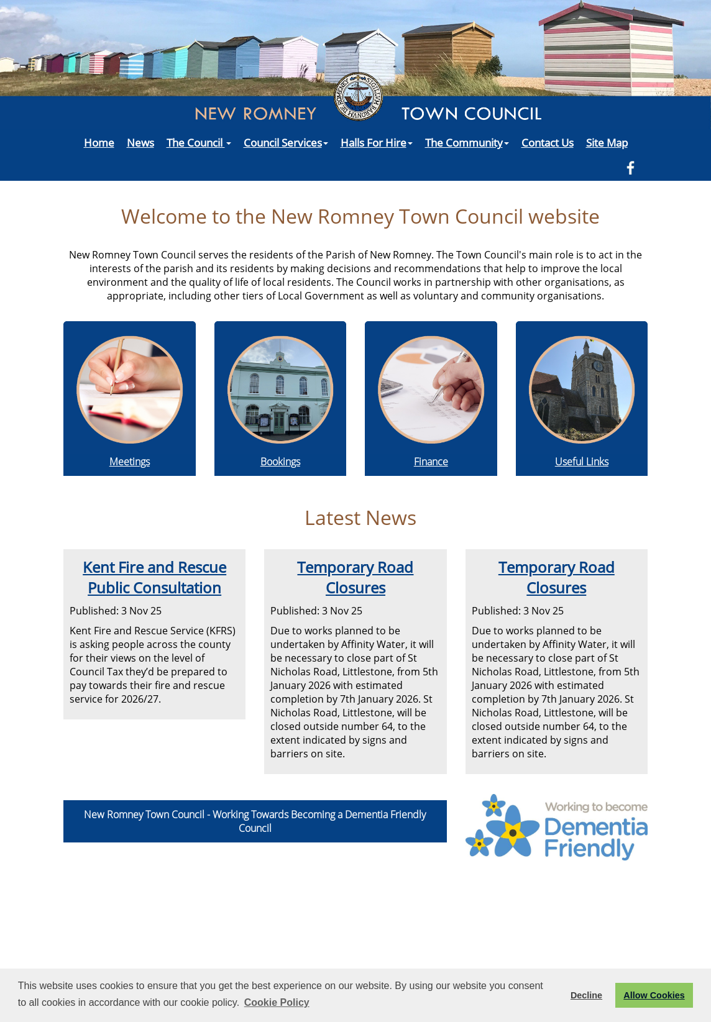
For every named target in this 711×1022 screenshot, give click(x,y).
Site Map (607, 142)
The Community (467, 142)
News (140, 142)
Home (99, 142)
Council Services (286, 142)
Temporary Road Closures (355, 577)
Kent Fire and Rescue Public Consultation (154, 577)
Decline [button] (586, 995)
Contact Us (547, 142)
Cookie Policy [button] (277, 1002)
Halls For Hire (377, 142)
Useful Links (581, 461)
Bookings (280, 461)
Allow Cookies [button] (653, 995)
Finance (431, 461)
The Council (199, 142)
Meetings (129, 461)
